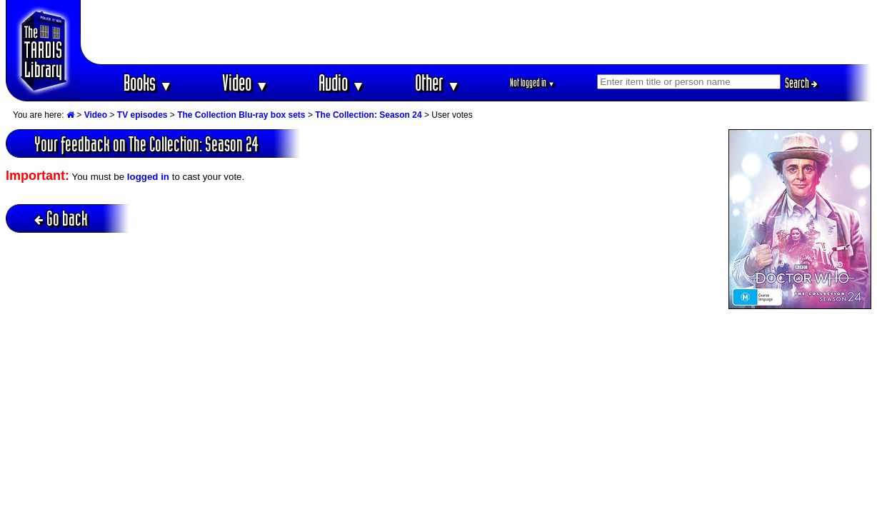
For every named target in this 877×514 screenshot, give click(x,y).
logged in (148, 176)
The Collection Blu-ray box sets (241, 115)
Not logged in (532, 82)
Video (245, 82)
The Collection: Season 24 (368, 115)
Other (438, 82)
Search (801, 83)
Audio (342, 82)
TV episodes (142, 115)
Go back (61, 218)
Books (148, 82)
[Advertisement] (476, 32)
